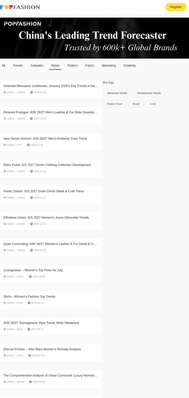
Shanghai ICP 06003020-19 (172, 385)
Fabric (89, 65)
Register (176, 7)
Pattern (72, 65)
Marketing (109, 65)
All (3, 65)
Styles (55, 65)
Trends (18, 65)
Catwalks (36, 65)
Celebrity (130, 65)
